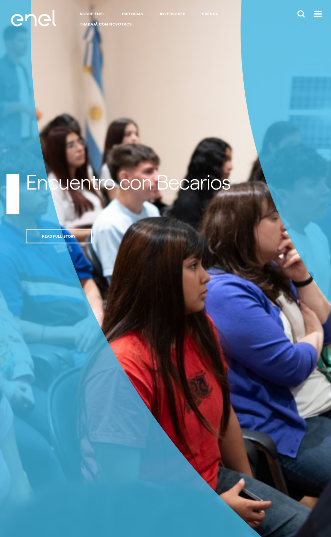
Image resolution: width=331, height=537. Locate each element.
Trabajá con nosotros (106, 24)
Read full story (59, 236)
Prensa (210, 14)
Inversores (173, 14)
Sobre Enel (92, 14)
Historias (132, 14)
